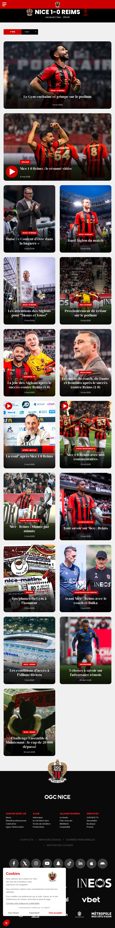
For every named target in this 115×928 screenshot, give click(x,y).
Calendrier (11, 823)
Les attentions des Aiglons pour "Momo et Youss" (29, 291)
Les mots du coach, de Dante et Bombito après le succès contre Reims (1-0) (85, 362)
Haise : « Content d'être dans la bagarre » (29, 219)
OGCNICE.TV (93, 817)
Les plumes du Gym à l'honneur (29, 578)
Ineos (94, 883)
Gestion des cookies (60, 845)
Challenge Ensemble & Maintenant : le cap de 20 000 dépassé (29, 722)
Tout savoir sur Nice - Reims (85, 506)
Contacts (26, 839)
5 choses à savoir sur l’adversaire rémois (85, 650)
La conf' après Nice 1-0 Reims (29, 434)
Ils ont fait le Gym (41, 820)
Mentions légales (49, 839)
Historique (38, 817)
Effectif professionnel (16, 820)
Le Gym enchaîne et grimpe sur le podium (57, 75)
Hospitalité (65, 827)
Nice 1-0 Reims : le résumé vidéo (57, 147)
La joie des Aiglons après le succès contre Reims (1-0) (29, 362)
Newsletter (92, 820)
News (8, 817)
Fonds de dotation (41, 823)
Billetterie (64, 823)
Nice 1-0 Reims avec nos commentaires (85, 434)
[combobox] (30, 31)
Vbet (91, 899)
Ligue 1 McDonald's (15, 827)
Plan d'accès (66, 820)
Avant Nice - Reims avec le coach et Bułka (85, 578)
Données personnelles (80, 839)
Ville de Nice (79, 915)
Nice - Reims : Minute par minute (29, 506)
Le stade (64, 817)
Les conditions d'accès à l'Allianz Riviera (29, 650)
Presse (90, 827)
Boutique (91, 823)
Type (12, 32)
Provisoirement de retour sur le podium (85, 291)
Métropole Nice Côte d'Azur (101, 915)
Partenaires (38, 827)
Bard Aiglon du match (85, 219)
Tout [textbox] (27, 32)
